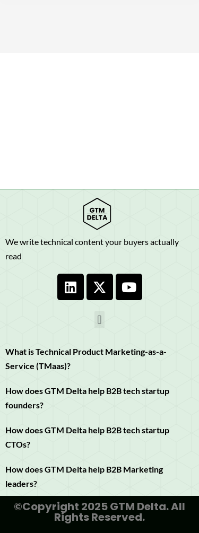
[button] (99, 319)
